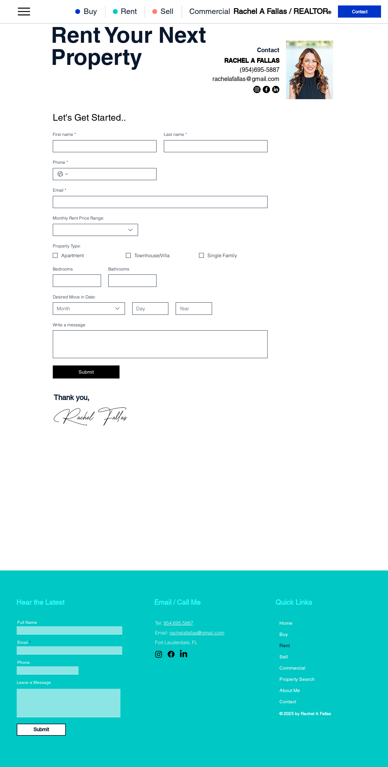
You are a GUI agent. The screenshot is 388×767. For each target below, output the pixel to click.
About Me (289, 690)
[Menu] (23, 11)
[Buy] (96, 11)
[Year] (192, 308)
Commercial (292, 668)
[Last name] (214, 146)
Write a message (69, 325)
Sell (283, 657)
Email (59, 190)
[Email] (158, 202)
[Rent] (133, 11)
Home (285, 623)
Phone (60, 163)
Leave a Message (34, 682)
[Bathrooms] (131, 280)
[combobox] (95, 230)
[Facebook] (266, 89)
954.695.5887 (178, 623)
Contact (287, 702)
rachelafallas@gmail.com (245, 78)
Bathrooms (118, 269)
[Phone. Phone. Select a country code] (63, 174)
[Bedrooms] (75, 280)
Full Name (27, 622)
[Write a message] (160, 344)
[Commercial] (212, 11)
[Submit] (41, 730)
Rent (284, 645)
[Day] (148, 308)
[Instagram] (257, 89)
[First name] (103, 146)
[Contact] (359, 11)
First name (64, 135)
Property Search (297, 679)
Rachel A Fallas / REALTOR (282, 11)
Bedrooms (63, 269)
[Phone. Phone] (111, 174)
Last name (175, 135)
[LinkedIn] (275, 89)
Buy (283, 634)
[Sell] (173, 11)
